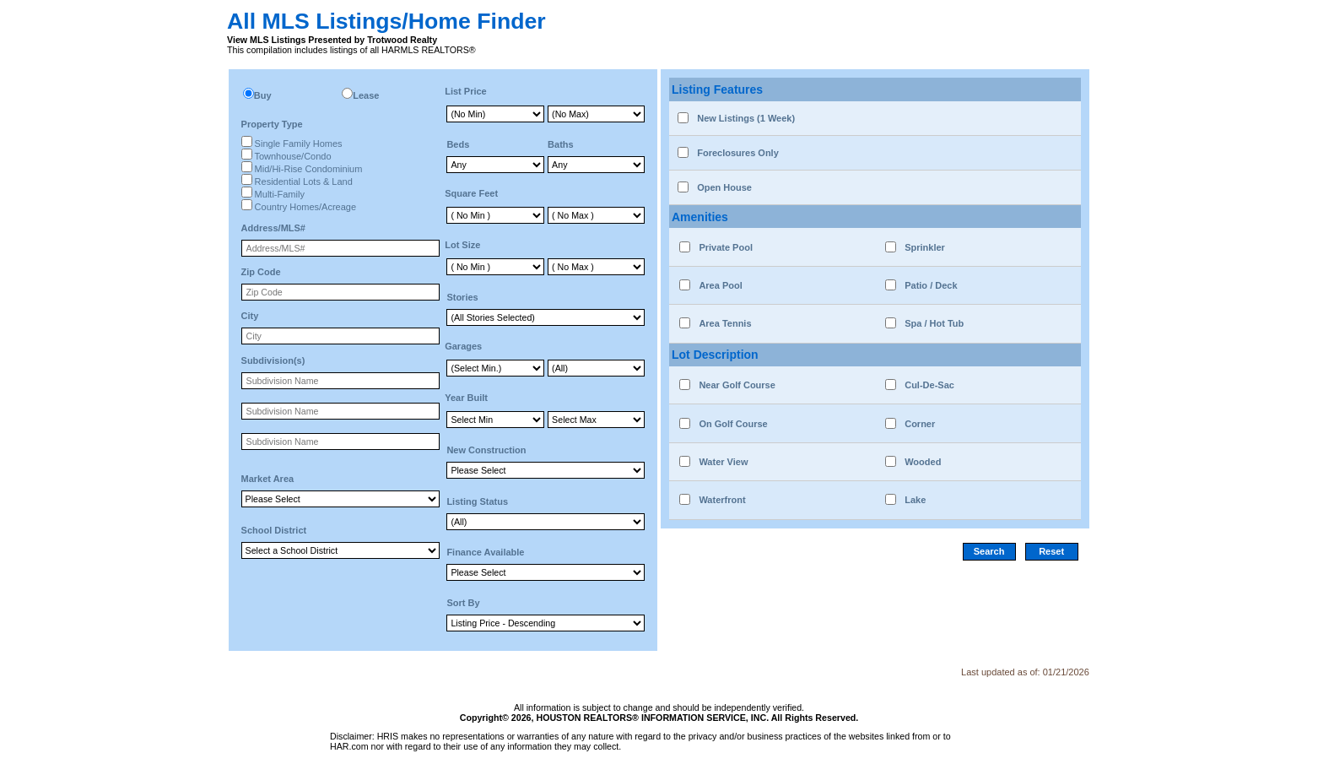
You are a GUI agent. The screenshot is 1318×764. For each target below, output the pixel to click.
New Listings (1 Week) (746, 118)
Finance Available (485, 552)
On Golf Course (733, 424)
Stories (462, 297)
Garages (463, 346)
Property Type (272, 124)
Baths (561, 144)
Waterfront (722, 500)
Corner (920, 424)
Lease (366, 95)
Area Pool (720, 285)
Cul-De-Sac (929, 385)
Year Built (466, 398)
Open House (724, 187)
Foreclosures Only (738, 153)
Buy (263, 95)
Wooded (923, 462)
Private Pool (726, 247)
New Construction (486, 450)
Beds (457, 144)
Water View (723, 462)
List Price (466, 91)
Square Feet (471, 193)
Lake (915, 500)
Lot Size (462, 245)
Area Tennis (725, 323)
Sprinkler (925, 247)
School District (274, 530)
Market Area (267, 479)
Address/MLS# (273, 228)
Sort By (462, 603)
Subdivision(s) (273, 360)
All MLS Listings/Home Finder (386, 21)
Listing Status (477, 501)
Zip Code (261, 272)
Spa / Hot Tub (934, 323)
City (250, 316)
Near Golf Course (737, 385)
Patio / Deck (931, 285)
